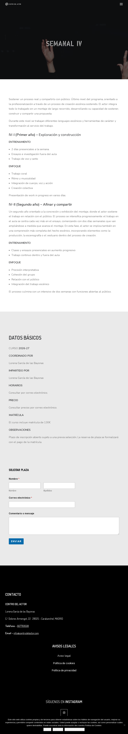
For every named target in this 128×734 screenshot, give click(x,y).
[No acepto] (124, 725)
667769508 (23, 626)
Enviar (16, 541)
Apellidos (47, 490)
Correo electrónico (20, 497)
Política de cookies (64, 663)
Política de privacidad (64, 670)
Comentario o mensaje (21, 513)
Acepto (47, 729)
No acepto (58, 729)
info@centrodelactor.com (26, 633)
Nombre (12, 490)
